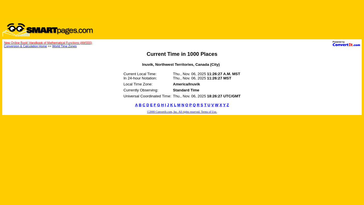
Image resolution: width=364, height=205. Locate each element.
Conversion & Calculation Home (25, 46)
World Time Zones (64, 46)
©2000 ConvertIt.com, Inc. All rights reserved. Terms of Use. (182, 111)
